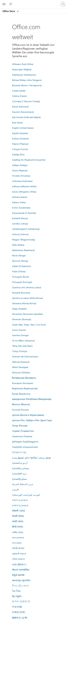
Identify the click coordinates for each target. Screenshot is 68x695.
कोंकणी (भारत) (18, 510)
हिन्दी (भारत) (17, 526)
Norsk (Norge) (19, 255)
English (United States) (23, 127)
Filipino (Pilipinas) (20, 143)
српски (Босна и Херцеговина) (28, 414)
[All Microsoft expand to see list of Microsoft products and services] (4, 4)
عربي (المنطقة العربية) (22, 484)
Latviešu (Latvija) (20, 223)
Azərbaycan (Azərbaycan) (24, 74)
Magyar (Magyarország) (23, 239)
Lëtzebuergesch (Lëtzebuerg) (26, 228)
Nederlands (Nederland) (23, 250)
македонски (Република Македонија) (32, 399)
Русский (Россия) (20, 409)
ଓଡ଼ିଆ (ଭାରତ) (18, 558)
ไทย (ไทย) (16, 590)
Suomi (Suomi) (19, 329)
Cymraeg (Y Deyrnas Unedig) (26, 101)
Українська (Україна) (22, 436)
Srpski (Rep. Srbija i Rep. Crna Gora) (29, 324)
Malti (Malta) (18, 244)
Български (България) (22, 383)
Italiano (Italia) (19, 202)
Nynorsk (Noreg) (20, 260)
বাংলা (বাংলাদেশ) (18, 537)
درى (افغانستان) (19, 473)
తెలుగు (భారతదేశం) (21, 569)
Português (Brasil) (20, 276)
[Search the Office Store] (11, 4)
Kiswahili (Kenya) (20, 218)
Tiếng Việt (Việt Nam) (22, 345)
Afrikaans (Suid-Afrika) (22, 64)
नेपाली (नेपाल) (18, 515)
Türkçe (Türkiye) (19, 351)
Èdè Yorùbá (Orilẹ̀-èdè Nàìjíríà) (26, 117)
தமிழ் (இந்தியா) (19, 564)
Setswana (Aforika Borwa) (24, 303)
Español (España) (20, 133)
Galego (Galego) (19, 165)
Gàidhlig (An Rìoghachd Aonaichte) (28, 159)
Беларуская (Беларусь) (24, 377)
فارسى (15, 489)
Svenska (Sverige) (20, 335)
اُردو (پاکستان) (20, 462)
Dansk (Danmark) (20, 106)
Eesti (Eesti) (17, 122)
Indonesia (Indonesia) (22, 181)
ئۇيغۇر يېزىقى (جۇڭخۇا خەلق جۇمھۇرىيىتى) (31, 457)
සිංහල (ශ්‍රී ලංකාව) (20, 585)
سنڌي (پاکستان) (19, 478)
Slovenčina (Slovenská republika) (27, 313)
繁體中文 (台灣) (19, 617)
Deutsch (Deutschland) (23, 111)
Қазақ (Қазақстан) (21, 393)
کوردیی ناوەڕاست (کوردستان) (26, 494)
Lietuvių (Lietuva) (20, 234)
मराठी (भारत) (17, 521)
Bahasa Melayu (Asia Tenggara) (27, 79)
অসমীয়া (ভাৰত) (17, 532)
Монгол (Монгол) (21, 404)
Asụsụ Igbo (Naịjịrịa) (21, 69)
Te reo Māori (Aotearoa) (23, 340)
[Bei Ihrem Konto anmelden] (63, 4)
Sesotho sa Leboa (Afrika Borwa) (27, 297)
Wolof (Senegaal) (20, 367)
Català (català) (18, 90)
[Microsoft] (34, 2)
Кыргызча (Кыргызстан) (25, 388)
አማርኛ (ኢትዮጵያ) (20, 505)
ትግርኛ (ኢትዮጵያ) (20, 500)
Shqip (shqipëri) (19, 308)
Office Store (9, 11)
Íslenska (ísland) (19, 196)
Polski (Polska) (19, 271)
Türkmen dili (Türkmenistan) (25, 356)
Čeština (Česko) (19, 95)
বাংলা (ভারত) (17, 542)
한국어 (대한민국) (21, 601)
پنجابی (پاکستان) (20, 468)
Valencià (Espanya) (20, 361)
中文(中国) (17, 606)
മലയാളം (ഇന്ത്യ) (21, 580)
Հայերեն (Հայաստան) (25, 446)
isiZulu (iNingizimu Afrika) (24, 191)
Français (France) (20, 149)
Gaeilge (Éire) (18, 154)
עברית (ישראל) (19, 452)
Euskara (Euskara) (20, 138)
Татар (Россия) (20, 425)
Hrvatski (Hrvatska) (21, 175)
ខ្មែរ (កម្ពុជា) (17, 596)
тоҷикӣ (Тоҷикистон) (23, 430)
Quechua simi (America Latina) (26, 287)
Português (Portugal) (22, 282)
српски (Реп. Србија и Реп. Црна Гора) (32, 420)
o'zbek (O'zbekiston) (21, 266)
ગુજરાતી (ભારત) (19, 553)
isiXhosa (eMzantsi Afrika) (24, 186)
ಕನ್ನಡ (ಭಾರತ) (18, 574)
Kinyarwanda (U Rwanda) (24, 212)
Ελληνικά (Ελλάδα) (21, 372)
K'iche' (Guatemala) (21, 207)
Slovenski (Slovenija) (21, 319)
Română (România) (21, 292)
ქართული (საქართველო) (25, 441)
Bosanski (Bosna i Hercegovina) (27, 85)
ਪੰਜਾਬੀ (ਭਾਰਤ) (18, 548)
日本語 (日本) (18, 612)
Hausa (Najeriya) (20, 170)
